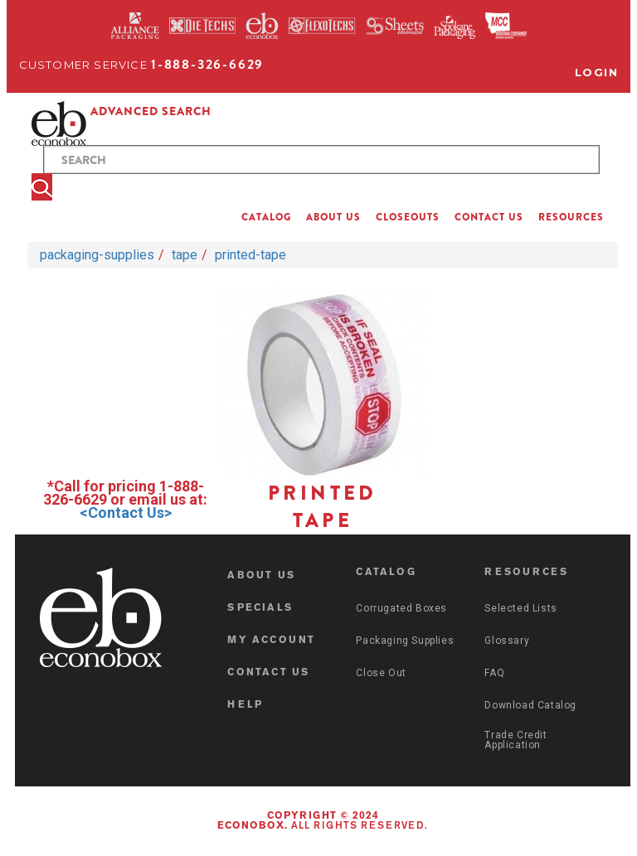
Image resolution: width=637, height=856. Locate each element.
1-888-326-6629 (207, 64)
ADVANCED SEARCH (151, 111)
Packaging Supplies (405, 641)
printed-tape (250, 255)
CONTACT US (489, 217)
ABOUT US (333, 217)
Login (597, 72)
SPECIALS (260, 608)
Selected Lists (520, 608)
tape (184, 255)
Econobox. (252, 826)
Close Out (381, 673)
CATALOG (266, 217)
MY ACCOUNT (271, 640)
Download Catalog (530, 705)
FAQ (494, 673)
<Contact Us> (126, 512)
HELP (245, 705)
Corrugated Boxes (401, 608)
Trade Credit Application (515, 740)
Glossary (506, 641)
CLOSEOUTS (408, 217)
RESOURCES (571, 217)
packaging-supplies (97, 255)
